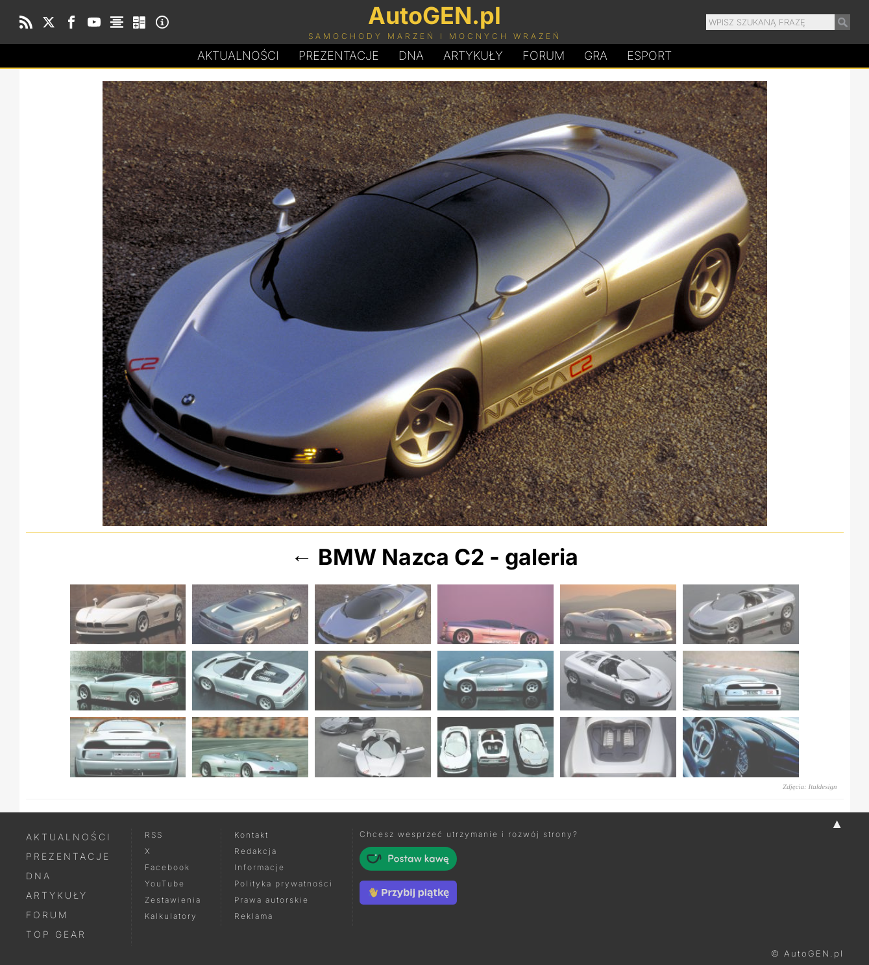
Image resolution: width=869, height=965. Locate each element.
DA (411, 56)
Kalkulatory (171, 916)
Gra (595, 55)
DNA (38, 875)
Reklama (253, 916)
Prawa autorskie (271, 900)
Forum (543, 55)
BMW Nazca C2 (401, 557)
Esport (649, 55)
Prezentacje (339, 55)
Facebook (167, 867)
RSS (154, 835)
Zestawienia (173, 900)
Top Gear (56, 934)
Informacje (259, 867)
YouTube (165, 883)
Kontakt (251, 835)
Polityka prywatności (283, 883)
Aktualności (238, 55)
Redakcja (255, 851)
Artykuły (473, 55)
